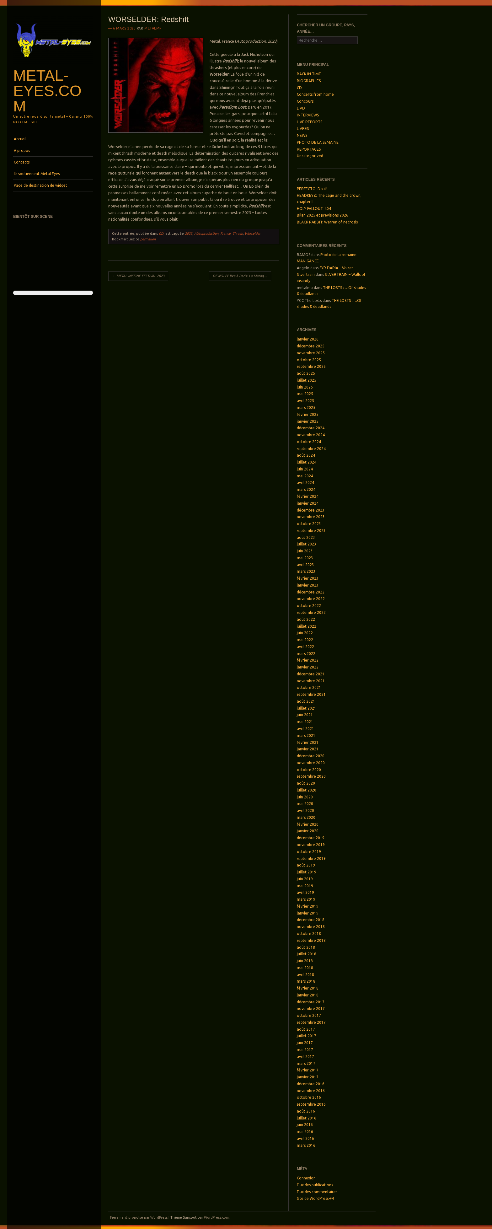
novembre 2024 (311, 435)
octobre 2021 (309, 687)
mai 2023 (305, 558)
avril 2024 (305, 482)
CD (161, 233)
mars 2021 (306, 735)
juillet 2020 (306, 790)
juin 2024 (305, 469)
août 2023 (306, 537)
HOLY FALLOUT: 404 (314, 209)
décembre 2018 (310, 920)
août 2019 (306, 865)
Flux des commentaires (317, 1192)
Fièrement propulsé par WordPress (139, 1217)
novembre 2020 (311, 763)
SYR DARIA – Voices (336, 268)
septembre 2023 (311, 531)
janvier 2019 (307, 913)
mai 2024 (305, 476)
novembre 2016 (311, 1091)
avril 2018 (305, 975)
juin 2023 (305, 551)
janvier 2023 (307, 585)
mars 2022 (306, 654)
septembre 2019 (311, 858)
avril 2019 (305, 892)
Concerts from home (315, 94)
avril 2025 (305, 401)
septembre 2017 (311, 1022)
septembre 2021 (311, 694)
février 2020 (307, 824)
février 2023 (307, 578)
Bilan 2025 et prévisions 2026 (322, 215)
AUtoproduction (206, 233)
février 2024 (307, 496)
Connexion (306, 1178)
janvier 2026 (307, 339)
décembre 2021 (310, 674)
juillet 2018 (306, 954)
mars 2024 (306, 489)
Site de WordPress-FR (315, 1198)
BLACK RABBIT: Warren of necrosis (327, 222)
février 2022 (307, 660)
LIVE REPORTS (309, 122)
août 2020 (306, 783)
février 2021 (307, 742)
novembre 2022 (311, 599)
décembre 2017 (310, 1002)
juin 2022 (305, 633)
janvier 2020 (307, 831)
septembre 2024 (311, 449)
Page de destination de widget (40, 185)
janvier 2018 (307, 995)
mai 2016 (305, 1132)
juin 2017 (305, 1043)
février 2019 (307, 906)
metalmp (153, 28)
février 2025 (307, 414)
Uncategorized (310, 156)
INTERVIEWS (308, 115)
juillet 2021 (306, 708)
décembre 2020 (310, 756)
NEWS (302, 135)
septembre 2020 (311, 776)
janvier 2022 (307, 667)
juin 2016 (305, 1125)
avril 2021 (305, 729)
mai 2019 (305, 886)
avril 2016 (305, 1138)
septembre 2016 (311, 1104)
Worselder (252, 233)
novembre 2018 (311, 927)
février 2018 (307, 988)
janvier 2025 (307, 421)
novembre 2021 (311, 681)
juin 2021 (305, 715)
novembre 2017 (311, 1008)
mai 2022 (305, 640)
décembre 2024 (310, 428)
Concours (305, 101)
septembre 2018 (311, 940)
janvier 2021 (307, 749)
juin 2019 (305, 879)
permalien (148, 239)
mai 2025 (305, 394)
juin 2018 (305, 961)
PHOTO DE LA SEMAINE (318, 142)
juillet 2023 (306, 544)
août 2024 (306, 455)
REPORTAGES (309, 149)
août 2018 (306, 947)
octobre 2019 (309, 852)
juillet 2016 (306, 1118)
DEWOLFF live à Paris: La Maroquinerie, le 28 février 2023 (242, 276)
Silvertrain (306, 274)
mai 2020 (305, 804)
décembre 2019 (310, 838)
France (225, 233)
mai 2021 (305, 722)
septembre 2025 (311, 366)
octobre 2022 (309, 606)
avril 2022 (305, 647)
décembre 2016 (310, 1084)
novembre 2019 (311, 845)
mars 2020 (306, 817)
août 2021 (306, 701)
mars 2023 (306, 571)
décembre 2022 (310, 592)
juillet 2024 (306, 462)
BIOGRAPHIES (309, 81)
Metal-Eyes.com (47, 91)
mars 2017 (306, 1063)
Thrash (238, 233)
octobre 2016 (309, 1097)
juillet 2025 (306, 380)
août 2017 (306, 1029)
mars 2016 (306, 1145)
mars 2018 (306, 981)
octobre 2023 (309, 524)
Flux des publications (315, 1185)
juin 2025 (305, 387)
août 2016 (306, 1111)
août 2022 (306, 619)
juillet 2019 (306, 872)
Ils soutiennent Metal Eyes (37, 174)
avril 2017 (305, 1057)
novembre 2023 (311, 517)
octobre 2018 (309, 933)
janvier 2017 (307, 1077)
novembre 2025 (311, 353)
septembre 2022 (311, 612)
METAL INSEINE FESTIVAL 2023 (138, 276)
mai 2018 (305, 968)
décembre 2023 (310, 510)
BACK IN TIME (309, 74)
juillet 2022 (306, 626)
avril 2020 (305, 810)
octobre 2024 (309, 442)
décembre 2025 (310, 346)
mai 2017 (305, 1050)
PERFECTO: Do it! (312, 189)
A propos (22, 150)
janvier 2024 (307, 503)
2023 (188, 233)
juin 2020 (305, 797)
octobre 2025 (309, 360)
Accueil (20, 139)
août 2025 (306, 373)
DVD (301, 108)
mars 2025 (306, 407)
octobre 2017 (309, 1015)
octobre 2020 (309, 770)
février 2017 (307, 1070)
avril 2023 (305, 565)
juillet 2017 (306, 1036)
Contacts (21, 162)
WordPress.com (216, 1217)
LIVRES (303, 128)
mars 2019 (306, 899)
